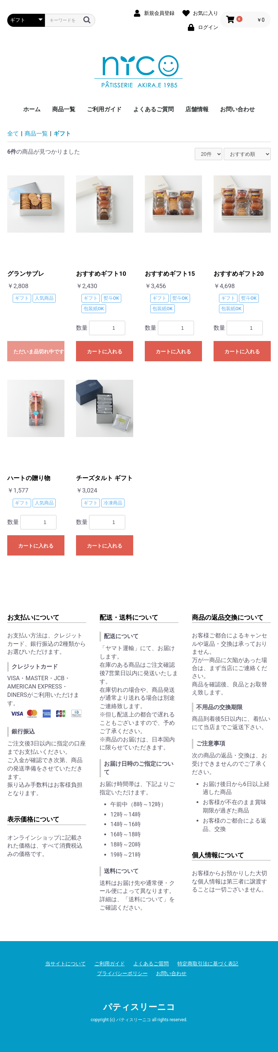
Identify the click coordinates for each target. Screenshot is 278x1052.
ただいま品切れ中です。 (38, 351)
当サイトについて (65, 963)
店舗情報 (196, 109)
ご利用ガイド (104, 109)
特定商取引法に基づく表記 (207, 963)
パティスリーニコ (139, 1007)
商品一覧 (63, 109)
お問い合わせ (237, 109)
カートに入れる (104, 351)
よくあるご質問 (153, 109)
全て (13, 133)
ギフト (62, 133)
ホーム (32, 109)
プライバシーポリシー (122, 973)
